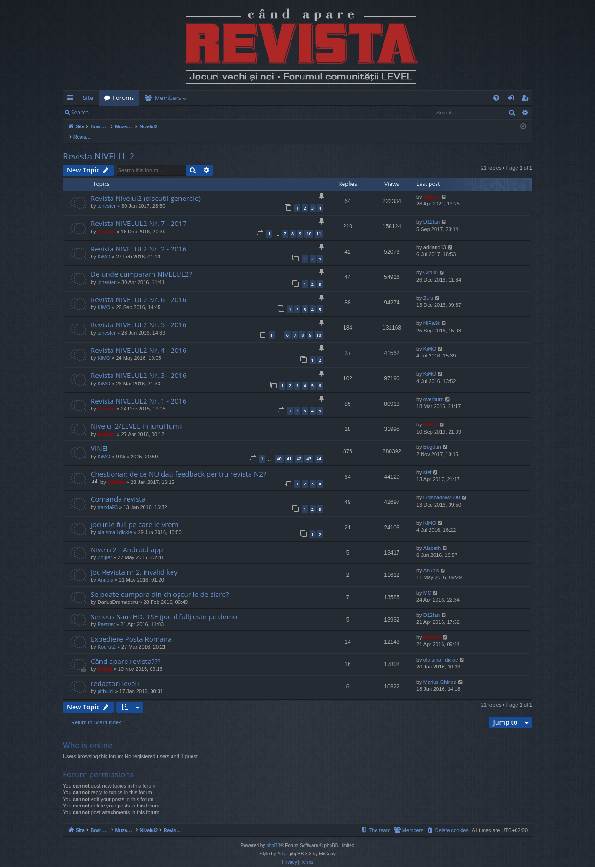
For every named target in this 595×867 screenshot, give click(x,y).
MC (427, 583)
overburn (433, 389)
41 (289, 449)
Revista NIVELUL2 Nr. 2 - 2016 (138, 239)
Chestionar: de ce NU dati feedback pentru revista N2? (178, 464)
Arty (282, 844)
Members (167, 97)
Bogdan (432, 437)
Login (109, 112)
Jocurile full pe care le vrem (134, 514)
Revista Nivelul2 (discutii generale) (146, 188)
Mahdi (430, 414)
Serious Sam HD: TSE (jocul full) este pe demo (164, 606)
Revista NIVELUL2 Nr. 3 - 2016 (138, 365)
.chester (107, 196)
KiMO (104, 247)
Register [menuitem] (527, 99)
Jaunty (431, 187)
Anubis (105, 570)
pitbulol (106, 681)
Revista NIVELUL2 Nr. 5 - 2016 (138, 314)
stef (427, 462)
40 (279, 449)
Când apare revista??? (125, 651)
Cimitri (430, 262)
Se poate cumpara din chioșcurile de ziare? (160, 584)
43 (308, 449)
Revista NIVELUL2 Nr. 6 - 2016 (138, 289)
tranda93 (108, 497)
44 (319, 449)
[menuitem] (351, 98)
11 (319, 224)
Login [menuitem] (512, 99)
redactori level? (115, 673)
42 (299, 449)
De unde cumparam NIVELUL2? (141, 264)
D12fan (431, 212)
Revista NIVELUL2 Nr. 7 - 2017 (138, 213)
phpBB (273, 835)
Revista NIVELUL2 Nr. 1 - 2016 (138, 391)
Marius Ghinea (440, 672)
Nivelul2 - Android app (127, 539)
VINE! (99, 438)
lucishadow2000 (441, 487)
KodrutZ (107, 637)
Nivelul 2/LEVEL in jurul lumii (137, 416)
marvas (107, 424)
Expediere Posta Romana (131, 629)
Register (140, 112)
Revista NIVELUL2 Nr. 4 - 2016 (138, 340)
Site (88, 97)
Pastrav (106, 614)
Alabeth (432, 538)
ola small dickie (115, 522)
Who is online (87, 735)
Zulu (428, 288)
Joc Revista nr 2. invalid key (134, 562)
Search (80, 112)
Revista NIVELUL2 (98, 146)
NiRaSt (431, 313)
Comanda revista (118, 489)
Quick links (71, 99)
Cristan (106, 222)
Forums (123, 97)
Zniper (105, 547)
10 (308, 224)
